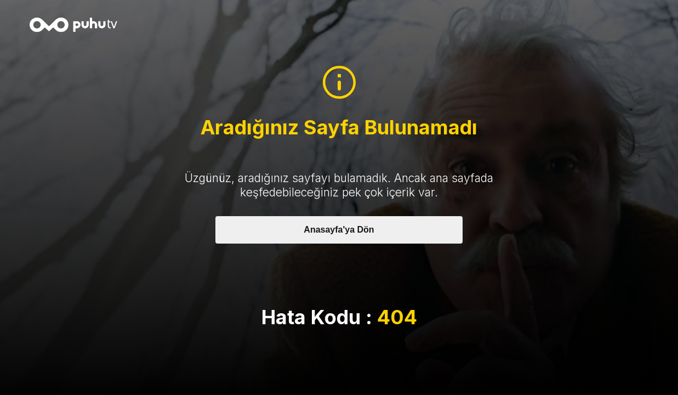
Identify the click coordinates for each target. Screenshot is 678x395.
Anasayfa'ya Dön (339, 229)
